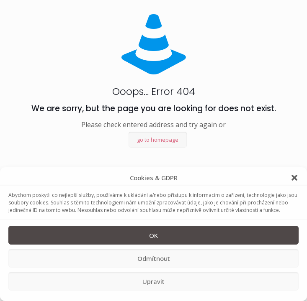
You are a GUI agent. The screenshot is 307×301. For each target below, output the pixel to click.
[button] (294, 177)
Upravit (153, 281)
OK (153, 235)
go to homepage (157, 139)
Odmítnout (153, 258)
